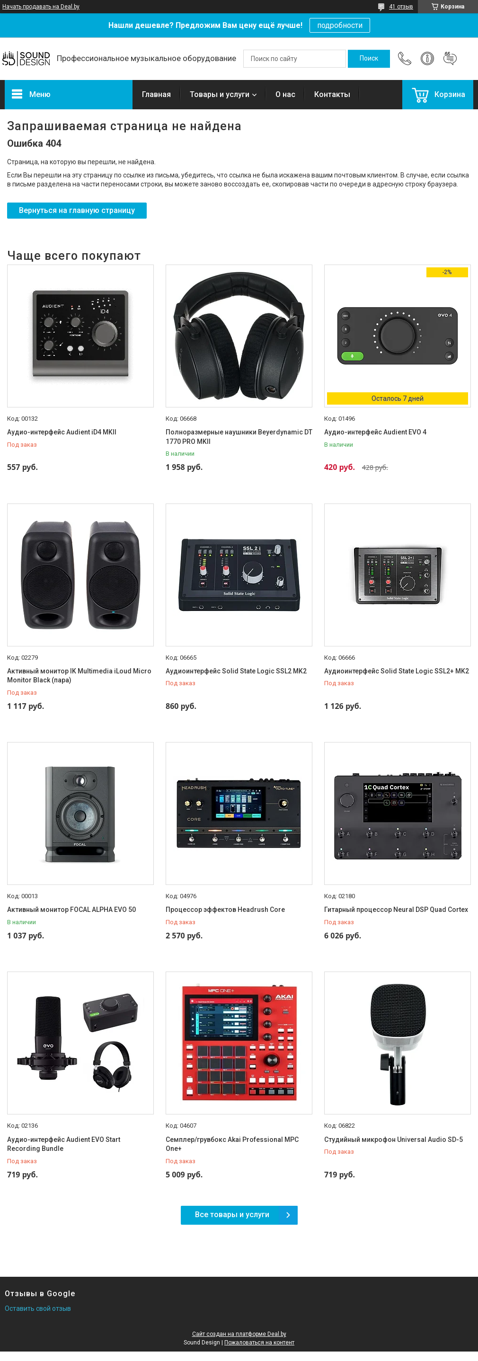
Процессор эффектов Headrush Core (225, 909)
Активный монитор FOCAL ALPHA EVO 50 (71, 909)
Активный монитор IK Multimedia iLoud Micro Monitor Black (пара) (79, 675)
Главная (156, 94)
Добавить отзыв (450, 58)
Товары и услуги (219, 94)
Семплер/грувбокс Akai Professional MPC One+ (232, 1144)
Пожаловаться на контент (259, 1342)
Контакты (332, 94)
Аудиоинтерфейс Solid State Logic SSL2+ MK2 (396, 671)
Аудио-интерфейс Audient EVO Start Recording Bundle (63, 1144)
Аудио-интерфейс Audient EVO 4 (375, 432)
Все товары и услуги (232, 1214)
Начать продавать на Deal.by (41, 6)
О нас (285, 94)
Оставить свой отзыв (38, 1308)
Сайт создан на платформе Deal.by (239, 1334)
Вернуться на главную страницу (77, 210)
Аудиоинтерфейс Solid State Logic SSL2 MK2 (236, 671)
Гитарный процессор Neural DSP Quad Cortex (396, 909)
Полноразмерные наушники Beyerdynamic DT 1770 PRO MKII (239, 436)
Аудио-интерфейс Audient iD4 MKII (61, 432)
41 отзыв (401, 6)
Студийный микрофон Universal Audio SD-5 (393, 1139)
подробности (340, 25)
